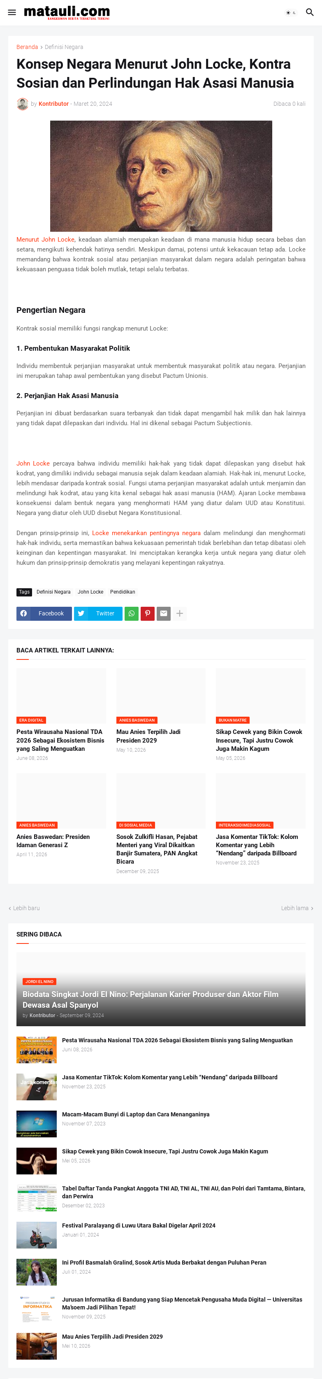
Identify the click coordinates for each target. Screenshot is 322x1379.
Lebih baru (26, 908)
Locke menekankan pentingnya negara (146, 533)
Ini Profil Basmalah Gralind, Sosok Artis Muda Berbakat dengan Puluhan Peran (164, 1262)
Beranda (27, 47)
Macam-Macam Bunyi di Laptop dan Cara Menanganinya (136, 1114)
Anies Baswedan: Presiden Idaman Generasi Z (53, 841)
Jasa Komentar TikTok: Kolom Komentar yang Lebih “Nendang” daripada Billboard (257, 845)
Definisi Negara (64, 47)
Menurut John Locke (45, 239)
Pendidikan (122, 592)
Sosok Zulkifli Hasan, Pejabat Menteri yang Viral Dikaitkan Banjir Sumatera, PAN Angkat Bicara (156, 849)
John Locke (33, 463)
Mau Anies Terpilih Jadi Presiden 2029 (148, 736)
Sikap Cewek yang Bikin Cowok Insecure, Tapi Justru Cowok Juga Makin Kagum (259, 740)
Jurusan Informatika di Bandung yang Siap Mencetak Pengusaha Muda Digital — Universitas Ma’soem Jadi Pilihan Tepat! (182, 1303)
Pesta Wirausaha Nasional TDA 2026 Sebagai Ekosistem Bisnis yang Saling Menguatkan (60, 740)
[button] (11, 13)
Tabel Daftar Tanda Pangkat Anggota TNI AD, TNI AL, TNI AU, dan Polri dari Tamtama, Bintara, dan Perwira (183, 1192)
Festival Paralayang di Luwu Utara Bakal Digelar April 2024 (138, 1225)
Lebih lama (295, 908)
